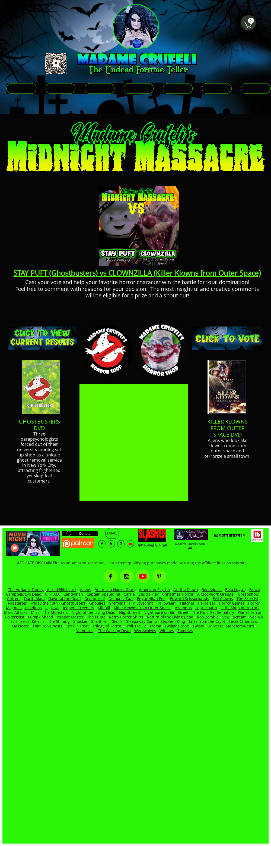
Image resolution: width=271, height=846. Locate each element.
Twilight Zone (177, 626)
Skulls (117, 621)
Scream (240, 617)
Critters (14, 598)
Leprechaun (206, 607)
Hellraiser (206, 603)
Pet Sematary (222, 612)
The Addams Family (26, 589)
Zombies (185, 630)
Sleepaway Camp (141, 621)
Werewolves (145, 630)
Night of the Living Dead (94, 612)
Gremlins (117, 603)
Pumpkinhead (40, 617)
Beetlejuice (212, 589)
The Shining (59, 621)
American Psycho (154, 589)
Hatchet (187, 603)
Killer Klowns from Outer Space (142, 607)
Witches (167, 630)
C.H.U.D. (52, 594)
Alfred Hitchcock (61, 589)
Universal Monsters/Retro (231, 626)
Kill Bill (104, 607)
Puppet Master (70, 617)
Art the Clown (185, 589)
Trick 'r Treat (77, 626)
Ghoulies (97, 603)
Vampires (84, 630)
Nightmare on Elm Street (166, 612)
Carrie (129, 594)
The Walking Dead (114, 630)
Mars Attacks (15, 612)
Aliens (85, 589)
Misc (35, 612)
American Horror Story (115, 589)
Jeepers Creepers (78, 607)
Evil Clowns (223, 598)
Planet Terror (250, 612)
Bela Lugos (235, 589)
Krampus (183, 607)
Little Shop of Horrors (240, 607)
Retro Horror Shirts (126, 617)
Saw (225, 617)
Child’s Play (148, 594)
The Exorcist (248, 598)
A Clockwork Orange (215, 594)
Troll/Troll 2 (135, 626)
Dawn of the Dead (64, 598)
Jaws (55, 607)
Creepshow (248, 594)
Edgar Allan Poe (151, 598)
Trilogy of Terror (107, 626)
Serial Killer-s (32, 621)
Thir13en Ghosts (47, 626)
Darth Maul (34, 598)
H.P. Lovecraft (141, 603)
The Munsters (55, 612)
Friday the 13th (44, 603)
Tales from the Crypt (207, 621)
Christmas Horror (178, 594)
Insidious (33, 607)
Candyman (73, 594)
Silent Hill (100, 621)
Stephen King (173, 621)
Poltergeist (14, 617)
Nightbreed (129, 612)
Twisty (198, 626)
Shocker (80, 621)
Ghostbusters (73, 603)
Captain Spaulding (103, 594)
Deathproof (94, 598)
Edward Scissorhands (189, 598)
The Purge (96, 617)
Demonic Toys (121, 598)
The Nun (200, 612)
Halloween (166, 603)
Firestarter (17, 603)
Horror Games (231, 603)
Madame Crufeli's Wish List (190, 545)
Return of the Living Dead (170, 617)
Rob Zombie (208, 617)
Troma (155, 626)
